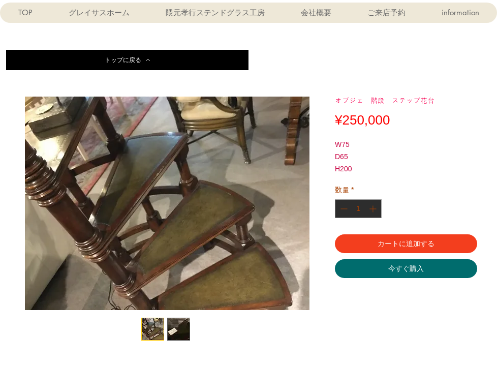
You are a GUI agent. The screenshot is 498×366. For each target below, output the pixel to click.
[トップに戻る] (127, 60)
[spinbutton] (358, 209)
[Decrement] (342, 209)
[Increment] (373, 209)
